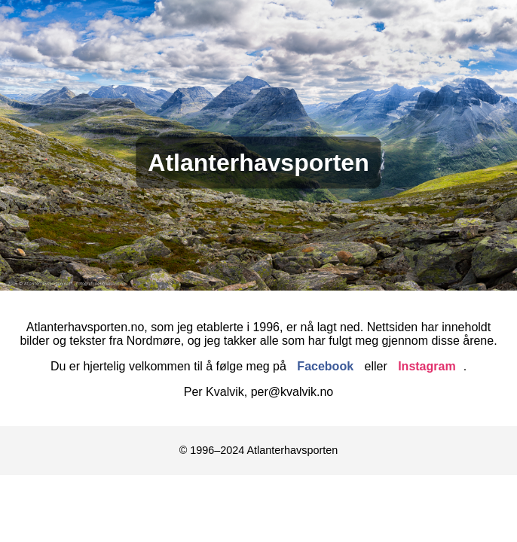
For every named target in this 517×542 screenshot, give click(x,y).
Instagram (426, 366)
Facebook (325, 366)
